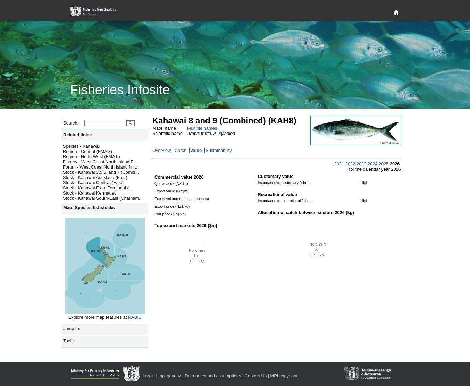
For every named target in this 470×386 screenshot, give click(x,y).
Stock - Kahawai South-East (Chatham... (103, 198)
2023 (361, 163)
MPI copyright (283, 375)
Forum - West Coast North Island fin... (100, 167)
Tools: (69, 340)
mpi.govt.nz (169, 375)
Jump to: (71, 328)
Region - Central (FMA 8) (87, 151)
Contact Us (256, 375)
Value (196, 150)
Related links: (77, 134)
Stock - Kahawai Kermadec (89, 193)
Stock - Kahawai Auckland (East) (95, 177)
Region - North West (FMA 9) (91, 156)
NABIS (134, 317)
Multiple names (202, 128)
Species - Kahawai (81, 146)
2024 (372, 163)
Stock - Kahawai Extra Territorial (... (97, 187)
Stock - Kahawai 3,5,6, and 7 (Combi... (101, 172)
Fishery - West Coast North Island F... (99, 161)
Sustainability (218, 150)
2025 (383, 163)
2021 (339, 163)
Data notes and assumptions (213, 375)
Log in (149, 375)
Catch (180, 150)
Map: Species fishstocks (89, 207)
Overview (161, 150)
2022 (350, 163)
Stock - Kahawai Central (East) (93, 182)
